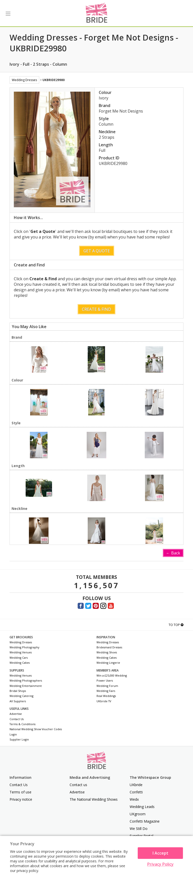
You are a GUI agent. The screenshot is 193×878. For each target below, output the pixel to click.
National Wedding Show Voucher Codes (36, 729)
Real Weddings (106, 696)
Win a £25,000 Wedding (111, 675)
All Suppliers (18, 701)
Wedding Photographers (26, 680)
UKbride (136, 784)
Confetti (136, 792)
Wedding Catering (21, 696)
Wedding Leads (142, 806)
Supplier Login (19, 739)
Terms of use (20, 792)
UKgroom (138, 814)
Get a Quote (96, 251)
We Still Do (139, 828)
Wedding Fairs (105, 691)
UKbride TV (103, 701)
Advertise (16, 714)
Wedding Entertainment (26, 686)
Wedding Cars (19, 657)
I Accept (160, 853)
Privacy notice (21, 799)
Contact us (78, 784)
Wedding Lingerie (108, 662)
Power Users (104, 680)
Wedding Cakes (20, 662)
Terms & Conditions (22, 724)
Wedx (134, 799)
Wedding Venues (21, 652)
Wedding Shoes (106, 652)
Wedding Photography (24, 647)
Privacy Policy (160, 864)
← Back (173, 553)
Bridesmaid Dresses (109, 647)
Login (13, 734)
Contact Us (17, 719)
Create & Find (96, 309)
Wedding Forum (107, 686)
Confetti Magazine (145, 821)
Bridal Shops (18, 691)
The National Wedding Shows (94, 799)
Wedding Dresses (24, 80)
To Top (176, 624)
